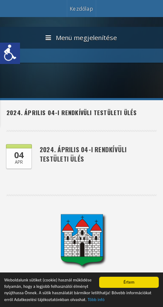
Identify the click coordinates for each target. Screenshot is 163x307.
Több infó (96, 300)
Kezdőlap (81, 8)
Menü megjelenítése (81, 38)
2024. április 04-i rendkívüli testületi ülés (83, 154)
